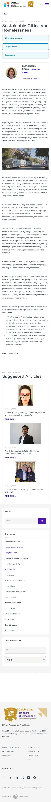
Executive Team (8, 751)
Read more (9, 419)
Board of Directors (12, 542)
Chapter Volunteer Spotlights (16, 558)
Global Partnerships (13, 614)
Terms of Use (33, 755)
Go (42, 521)
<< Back (4, 14)
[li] (16, 777)
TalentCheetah (11, 625)
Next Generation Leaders (15, 581)
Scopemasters (10, 631)
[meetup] (34, 777)
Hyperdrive (9, 619)
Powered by (6, 796)
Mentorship (9, 575)
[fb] (4, 777)
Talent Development (13, 603)
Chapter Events (11, 553)
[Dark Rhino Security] (20, 796)
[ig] (22, 777)
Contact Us (6, 755)
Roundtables (10, 608)
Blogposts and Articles (14, 547)
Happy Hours (10, 586)
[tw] (10, 777)
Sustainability (10, 569)
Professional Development (15, 592)
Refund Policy (33, 751)
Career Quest (10, 597)
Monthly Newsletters (13, 564)
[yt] (28, 777)
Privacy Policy (33, 747)
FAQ (29, 759)
